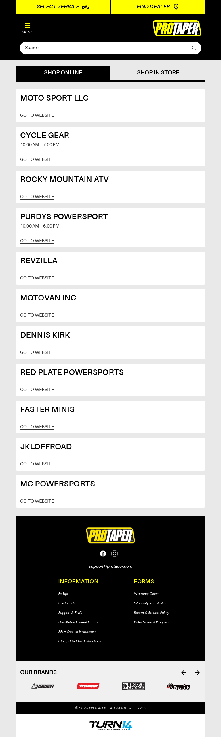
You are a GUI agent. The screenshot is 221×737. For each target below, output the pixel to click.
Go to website (37, 115)
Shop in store (158, 73)
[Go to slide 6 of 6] (183, 672)
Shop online (63, 73)
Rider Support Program (151, 622)
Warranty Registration (150, 603)
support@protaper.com (110, 567)
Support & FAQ (70, 612)
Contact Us (66, 603)
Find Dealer (158, 6)
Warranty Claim (146, 593)
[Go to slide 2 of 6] (197, 672)
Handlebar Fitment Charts (78, 622)
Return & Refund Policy (151, 612)
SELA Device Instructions (77, 631)
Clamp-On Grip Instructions (79, 641)
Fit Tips (63, 593)
